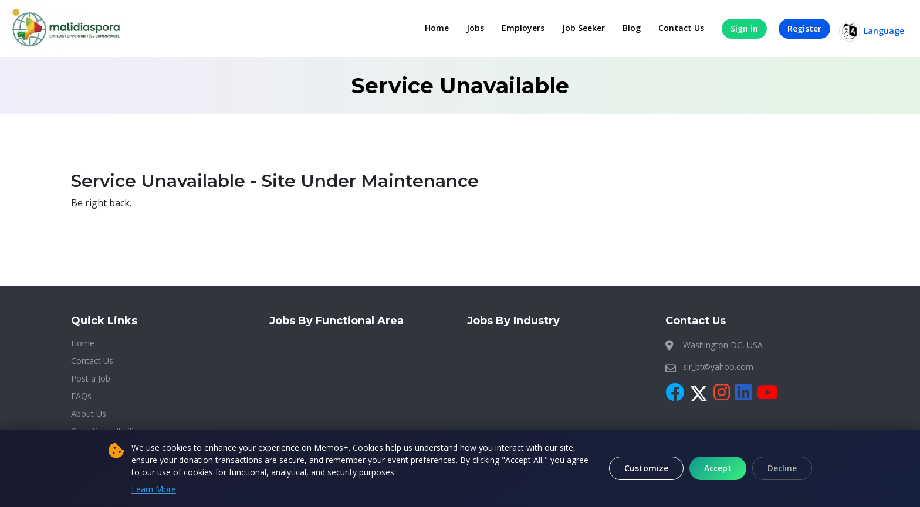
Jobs (475, 27)
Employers (523, 27)
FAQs (81, 395)
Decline (782, 468)
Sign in (744, 28)
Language (871, 31)
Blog (632, 27)
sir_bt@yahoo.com (718, 366)
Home (437, 27)
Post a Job (90, 378)
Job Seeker (583, 27)
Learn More (153, 489)
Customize (646, 468)
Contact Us (681, 27)
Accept (718, 468)
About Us (88, 413)
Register (804, 28)
